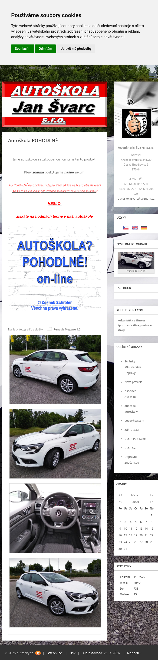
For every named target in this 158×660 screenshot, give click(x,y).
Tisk (72, 653)
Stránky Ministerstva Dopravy (133, 367)
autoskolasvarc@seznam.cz (136, 199)
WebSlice (55, 653)
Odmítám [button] (45, 48)
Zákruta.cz (132, 430)
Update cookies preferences (22, 67)
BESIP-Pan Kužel (135, 439)
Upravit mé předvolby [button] (75, 48)
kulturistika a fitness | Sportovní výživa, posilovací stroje (135, 325)
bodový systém (134, 421)
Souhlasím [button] (22, 48)
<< (120, 495)
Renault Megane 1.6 (66, 329)
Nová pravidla (133, 382)
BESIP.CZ (130, 448)
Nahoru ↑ (134, 653)
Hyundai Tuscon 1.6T (136, 270)
